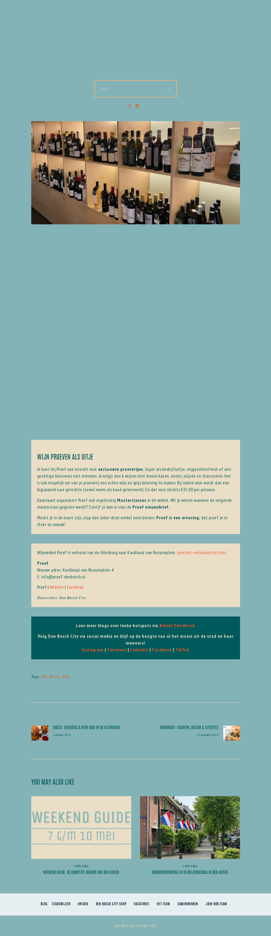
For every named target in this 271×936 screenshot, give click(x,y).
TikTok (182, 650)
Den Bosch (51, 676)
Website (57, 587)
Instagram (93, 650)
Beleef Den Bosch (177, 625)
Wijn (66, 676)
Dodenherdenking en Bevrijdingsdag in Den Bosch (190, 873)
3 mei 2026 (81, 866)
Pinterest (117, 650)
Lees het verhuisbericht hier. (202, 552)
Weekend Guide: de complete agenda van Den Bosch (81, 873)
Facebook (75, 587)
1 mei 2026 (190, 866)
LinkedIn (139, 650)
